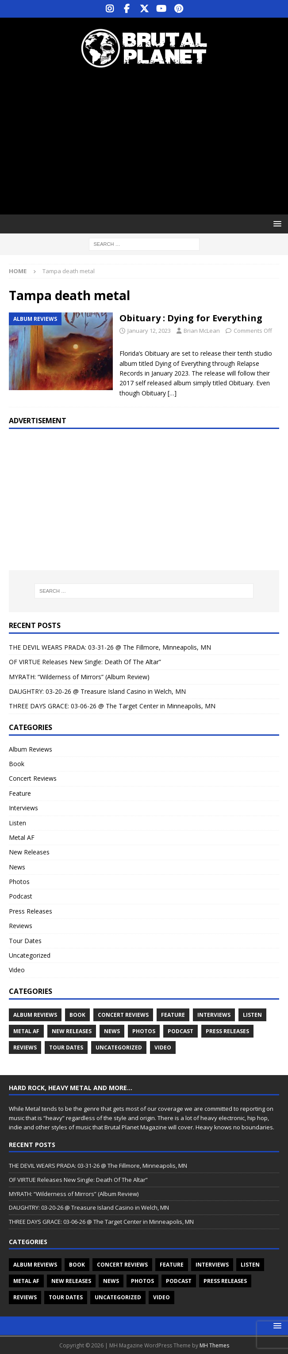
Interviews (23, 808)
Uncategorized (29, 955)
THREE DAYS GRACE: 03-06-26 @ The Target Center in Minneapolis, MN (112, 706)
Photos (19, 881)
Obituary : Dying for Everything (190, 318)
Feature (20, 793)
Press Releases (30, 911)
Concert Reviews (33, 778)
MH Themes (214, 1345)
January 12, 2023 (149, 331)
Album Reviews (30, 749)
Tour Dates (25, 941)
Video (17, 970)
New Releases (29, 852)
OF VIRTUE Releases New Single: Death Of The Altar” (85, 662)
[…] (172, 393)
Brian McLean (202, 331)
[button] (276, 223)
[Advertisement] (148, 141)
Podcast (20, 896)
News (17, 867)
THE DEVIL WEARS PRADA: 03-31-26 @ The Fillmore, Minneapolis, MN (110, 647)
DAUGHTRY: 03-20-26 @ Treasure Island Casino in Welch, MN (97, 691)
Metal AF (22, 837)
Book (16, 764)
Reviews (20, 925)
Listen (17, 823)
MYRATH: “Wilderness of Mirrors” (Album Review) (79, 677)
